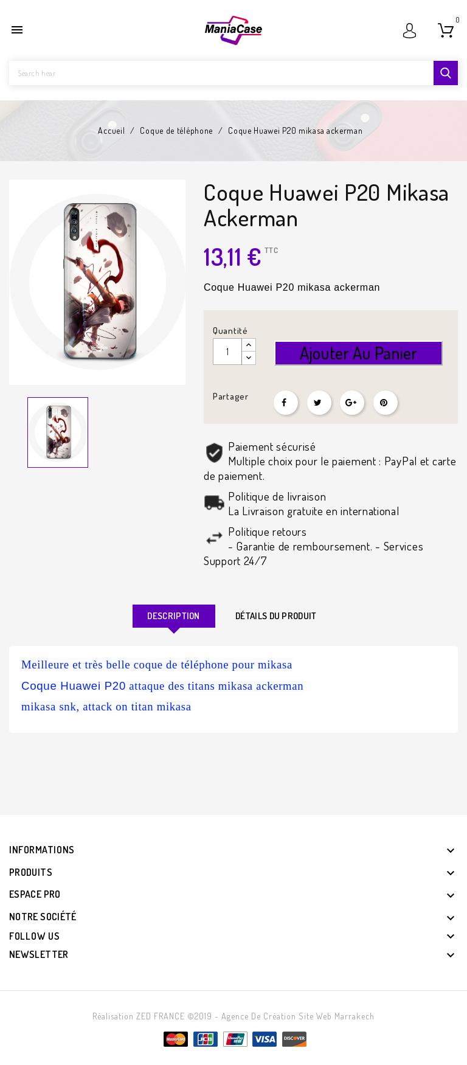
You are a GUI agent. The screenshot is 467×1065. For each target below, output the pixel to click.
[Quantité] (227, 351)
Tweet (319, 402)
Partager (286, 402)
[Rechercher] (233, 73)
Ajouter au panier (358, 353)
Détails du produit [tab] (275, 616)
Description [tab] (173, 616)
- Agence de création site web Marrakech (295, 1016)
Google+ (352, 402)
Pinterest (385, 402)
